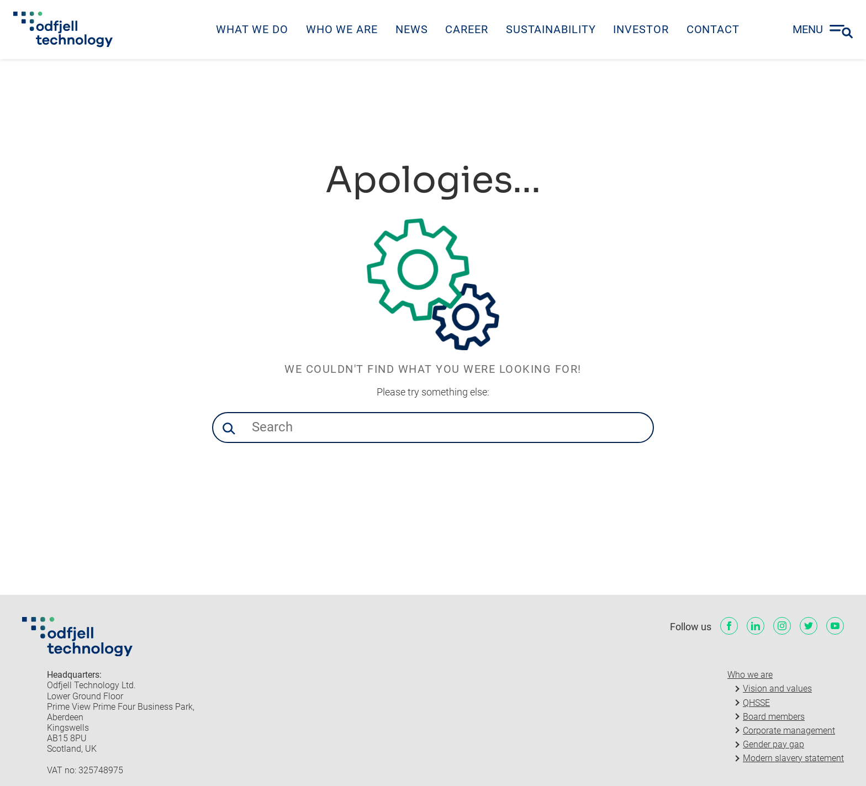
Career (466, 29)
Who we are (342, 29)
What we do (252, 29)
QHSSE (756, 703)
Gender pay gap (773, 744)
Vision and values (777, 688)
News (411, 29)
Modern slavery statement (793, 758)
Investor (640, 29)
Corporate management (789, 730)
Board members (774, 716)
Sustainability (551, 29)
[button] (228, 428)
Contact (713, 29)
